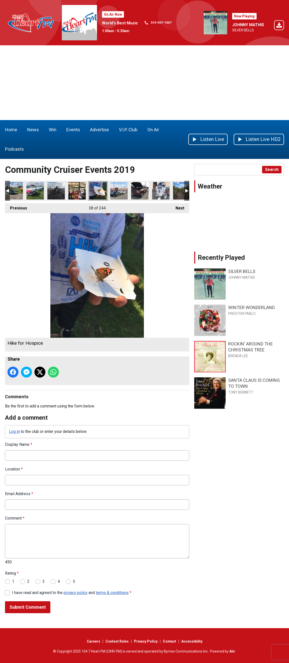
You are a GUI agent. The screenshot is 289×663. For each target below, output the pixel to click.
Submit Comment (27, 607)
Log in (14, 431)
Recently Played (221, 257)
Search (272, 169)
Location (14, 469)
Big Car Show (161, 190)
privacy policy (76, 592)
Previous (16, 206)
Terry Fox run (56, 190)
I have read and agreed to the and (71, 592)
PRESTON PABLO (242, 314)
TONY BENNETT (240, 392)
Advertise (99, 129)
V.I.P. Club (128, 129)
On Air (153, 129)
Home (11, 129)
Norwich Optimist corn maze (182, 190)
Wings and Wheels (14, 190)
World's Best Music (120, 23)
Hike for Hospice (98, 190)
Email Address (19, 493)
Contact (169, 641)
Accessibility (191, 641)
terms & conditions (112, 592)
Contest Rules (117, 641)
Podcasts (14, 149)
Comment (14, 518)
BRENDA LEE (238, 356)
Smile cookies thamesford (77, 190)
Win (52, 129)
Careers (93, 641)
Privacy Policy (146, 641)
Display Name (18, 444)
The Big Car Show (119, 190)
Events (73, 129)
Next (177, 206)
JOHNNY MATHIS (248, 24)
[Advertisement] (144, 83)
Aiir (232, 651)
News (33, 129)
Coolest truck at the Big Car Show (140, 190)
